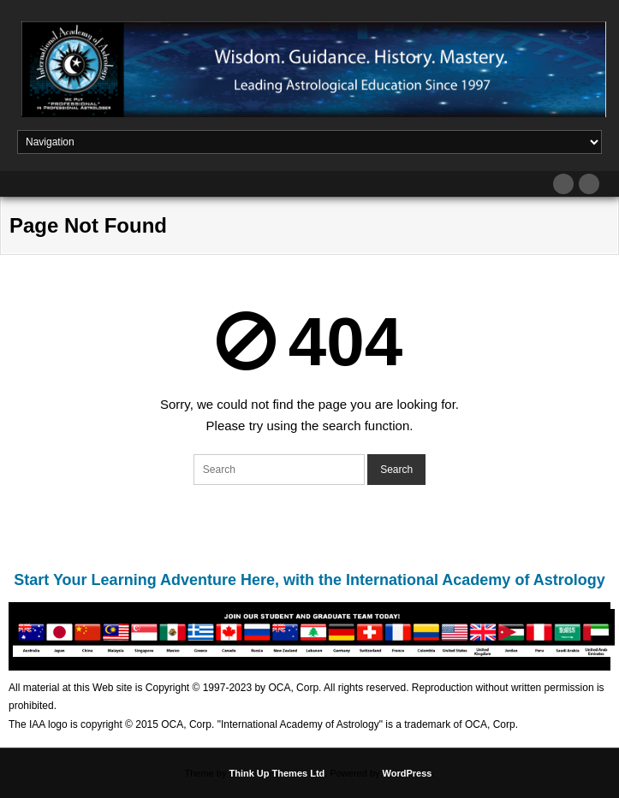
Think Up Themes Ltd (276, 773)
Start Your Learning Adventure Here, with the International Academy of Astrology (309, 579)
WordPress (407, 773)
